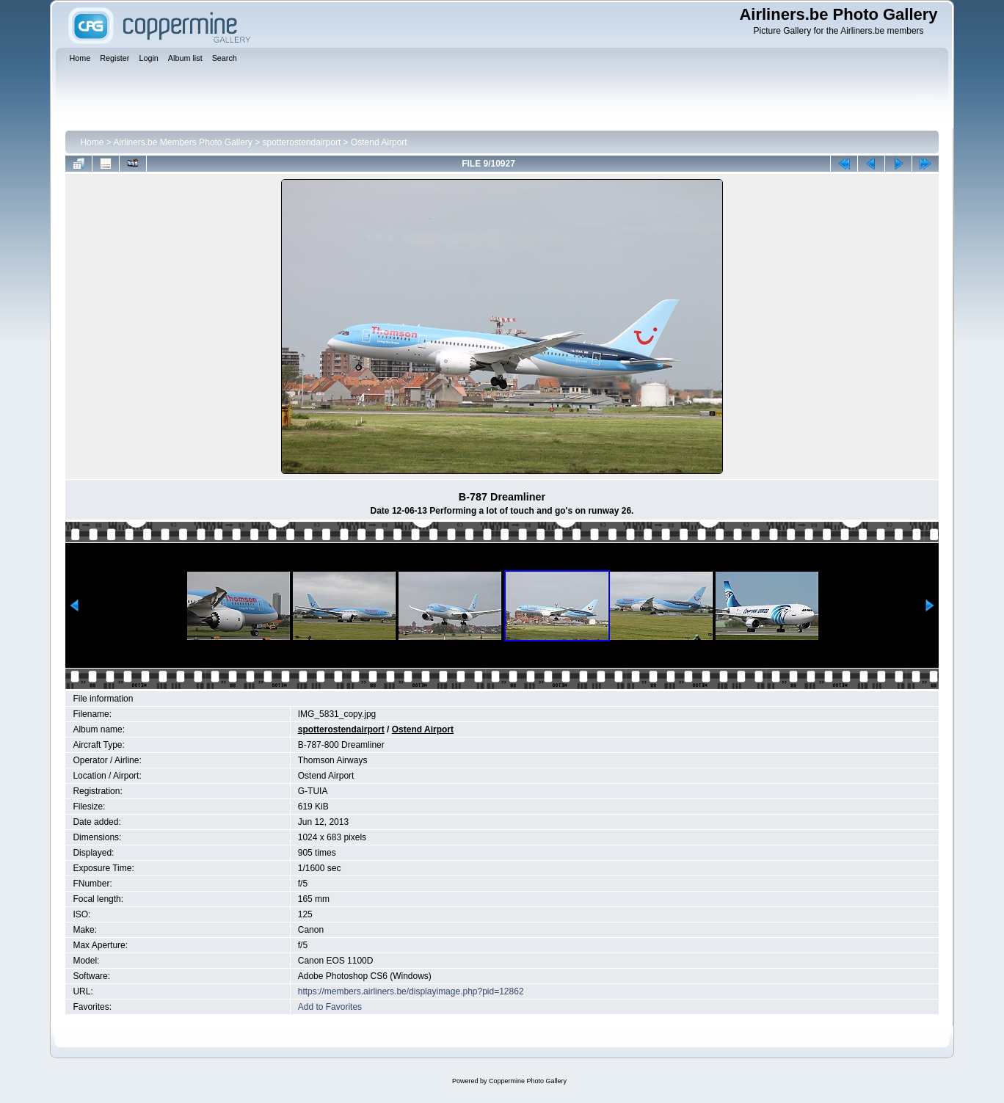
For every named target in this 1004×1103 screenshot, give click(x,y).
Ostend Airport (379, 142)
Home (91, 142)
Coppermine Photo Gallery (528, 1081)
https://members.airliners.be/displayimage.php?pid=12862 (411, 991)
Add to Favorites (330, 1007)
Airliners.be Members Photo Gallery (182, 142)
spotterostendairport (302, 142)
